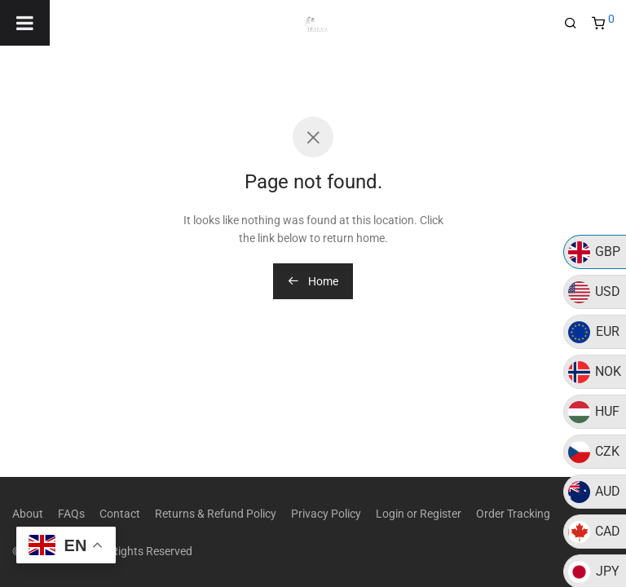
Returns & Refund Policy (215, 513)
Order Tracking (513, 513)
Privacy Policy (326, 513)
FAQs (71, 513)
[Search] (576, 23)
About (27, 513)
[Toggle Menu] (25, 23)
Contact (119, 513)
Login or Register (418, 513)
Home (313, 281)
